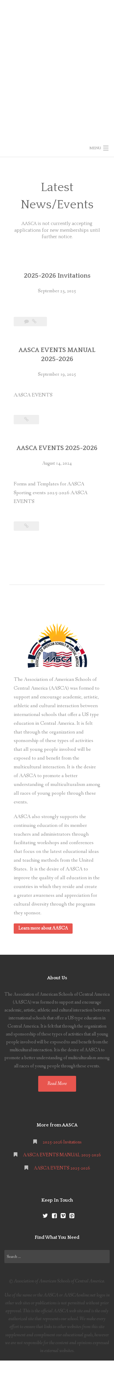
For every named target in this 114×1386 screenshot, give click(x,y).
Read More (57, 1084)
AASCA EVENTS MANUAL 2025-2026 (62, 1155)
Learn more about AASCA (43, 928)
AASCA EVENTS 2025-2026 (57, 448)
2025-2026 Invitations (57, 275)
